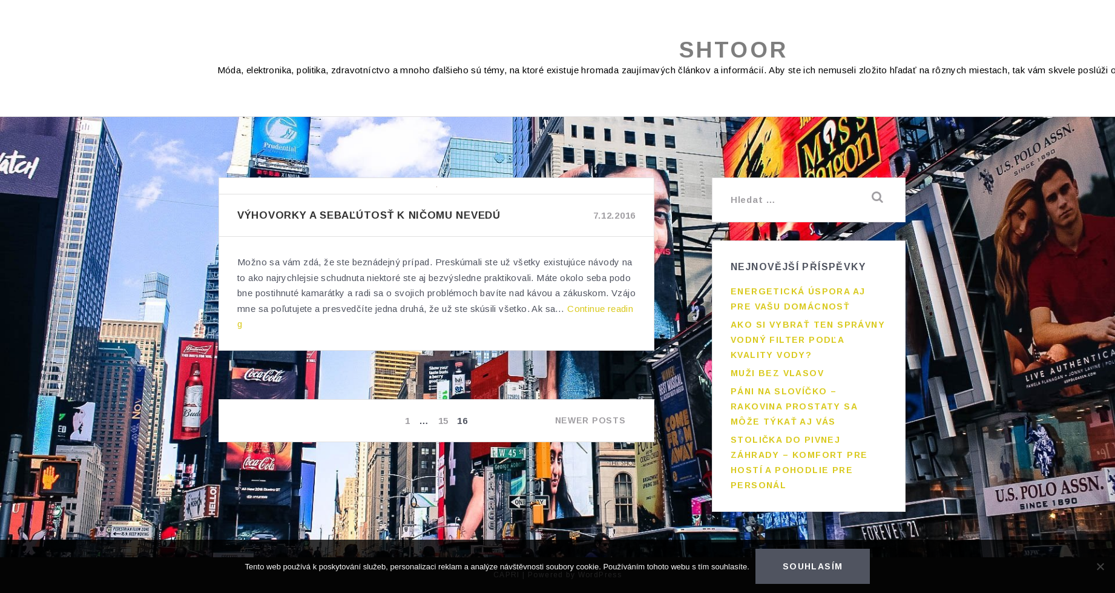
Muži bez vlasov (777, 373)
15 (445, 421)
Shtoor (733, 50)
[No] (1100, 566)
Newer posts (590, 420)
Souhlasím (813, 566)
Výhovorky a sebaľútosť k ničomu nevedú (369, 215)
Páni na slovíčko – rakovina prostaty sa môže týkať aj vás (794, 406)
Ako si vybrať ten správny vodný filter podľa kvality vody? (808, 340)
